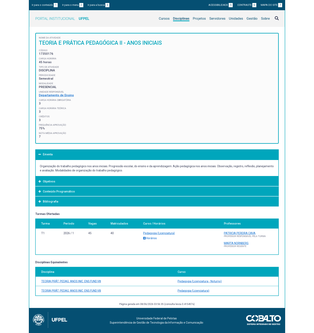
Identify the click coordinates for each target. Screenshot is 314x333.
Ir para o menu (72, 4)
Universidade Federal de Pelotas (156, 318)
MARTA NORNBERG (236, 243)
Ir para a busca (98, 4)
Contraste (246, 4)
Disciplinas (181, 18)
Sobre (265, 18)
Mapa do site (271, 4)
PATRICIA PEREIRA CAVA (240, 233)
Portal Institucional (62, 18)
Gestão (252, 18)
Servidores (217, 18)
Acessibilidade (220, 4)
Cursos (164, 18)
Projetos (199, 18)
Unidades (236, 18)
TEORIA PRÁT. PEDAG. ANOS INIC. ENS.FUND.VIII (71, 281)
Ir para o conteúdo (45, 4)
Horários (150, 238)
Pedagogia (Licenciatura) (159, 233)
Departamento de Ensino (56, 95)
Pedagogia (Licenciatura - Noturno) (200, 281)
